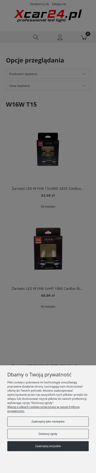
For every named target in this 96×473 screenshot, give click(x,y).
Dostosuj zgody (48, 433)
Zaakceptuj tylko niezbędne (48, 421)
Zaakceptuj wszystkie (48, 446)
